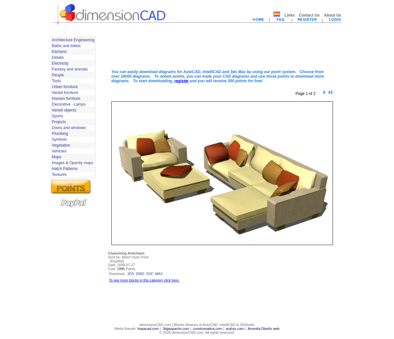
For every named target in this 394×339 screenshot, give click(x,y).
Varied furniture (65, 92)
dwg (140, 274)
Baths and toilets (66, 46)
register (181, 81)
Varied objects (64, 110)
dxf (149, 274)
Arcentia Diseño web (263, 329)
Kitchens (59, 51)
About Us (332, 15)
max (159, 274)
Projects (59, 122)
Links (290, 15)
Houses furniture (66, 98)
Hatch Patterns (65, 168)
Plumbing (60, 133)
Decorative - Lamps (69, 104)
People (58, 75)
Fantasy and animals (70, 69)
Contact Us (309, 15)
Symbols (59, 139)
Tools (56, 81)
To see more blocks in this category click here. (144, 280)
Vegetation (61, 145)
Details (58, 57)
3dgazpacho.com (176, 329)
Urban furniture (65, 87)
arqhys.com (235, 329)
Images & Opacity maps (72, 163)
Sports (57, 116)
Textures (59, 174)
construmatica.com (207, 329)
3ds (130, 274)
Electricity (60, 63)
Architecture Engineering (73, 40)
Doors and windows (69, 127)
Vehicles (59, 151)
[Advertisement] (222, 49)
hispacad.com (148, 329)
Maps (56, 157)
